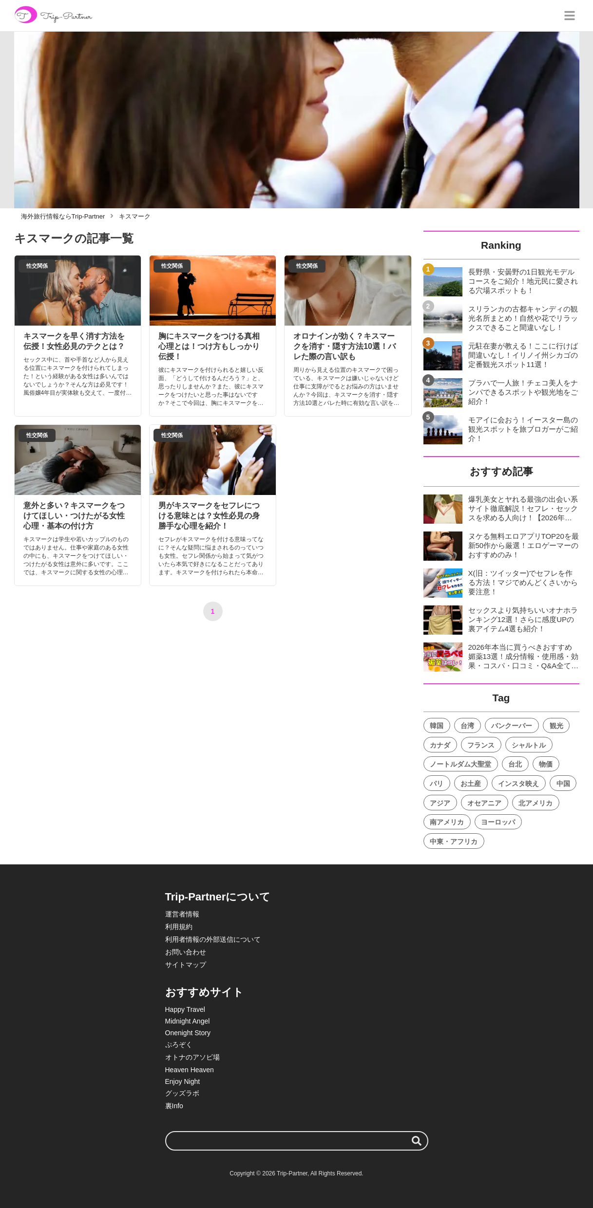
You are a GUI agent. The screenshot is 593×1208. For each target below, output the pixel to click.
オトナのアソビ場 (192, 1057)
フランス (481, 745)
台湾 (467, 726)
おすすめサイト (204, 992)
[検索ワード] (296, 1141)
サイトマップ (185, 965)
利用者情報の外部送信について (213, 939)
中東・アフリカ (454, 841)
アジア (440, 803)
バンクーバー (511, 726)
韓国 (436, 726)
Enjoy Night (182, 1081)
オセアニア (484, 803)
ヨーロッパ (498, 822)
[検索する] (416, 1141)
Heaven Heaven (189, 1070)
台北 (515, 764)
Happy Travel (185, 1009)
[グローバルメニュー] (569, 15)
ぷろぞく (178, 1044)
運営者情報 (182, 914)
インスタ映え (518, 783)
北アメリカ (535, 803)
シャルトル (529, 745)
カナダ (440, 745)
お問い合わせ (185, 952)
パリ (436, 783)
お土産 (470, 783)
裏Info (174, 1106)
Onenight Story (187, 1033)
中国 (563, 783)
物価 (546, 764)
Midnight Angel (187, 1021)
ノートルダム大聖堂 (460, 764)
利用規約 (178, 927)
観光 (556, 726)
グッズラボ (182, 1093)
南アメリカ (447, 822)
